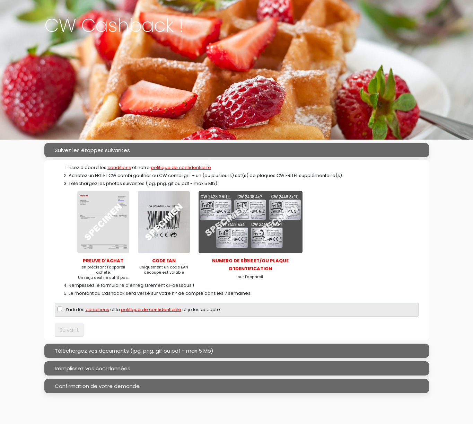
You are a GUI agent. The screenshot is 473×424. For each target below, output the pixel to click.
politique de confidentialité (181, 167)
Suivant (69, 330)
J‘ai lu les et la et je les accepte (142, 309)
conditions (119, 167)
